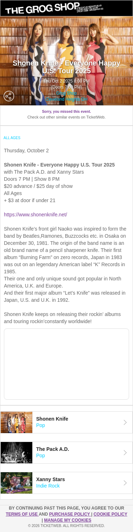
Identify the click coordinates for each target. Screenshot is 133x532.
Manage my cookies (67, 520)
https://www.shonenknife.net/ (35, 214)
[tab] (66, 422)
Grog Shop (66, 93)
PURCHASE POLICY (70, 514)
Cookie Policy (110, 514)
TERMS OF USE (22, 514)
